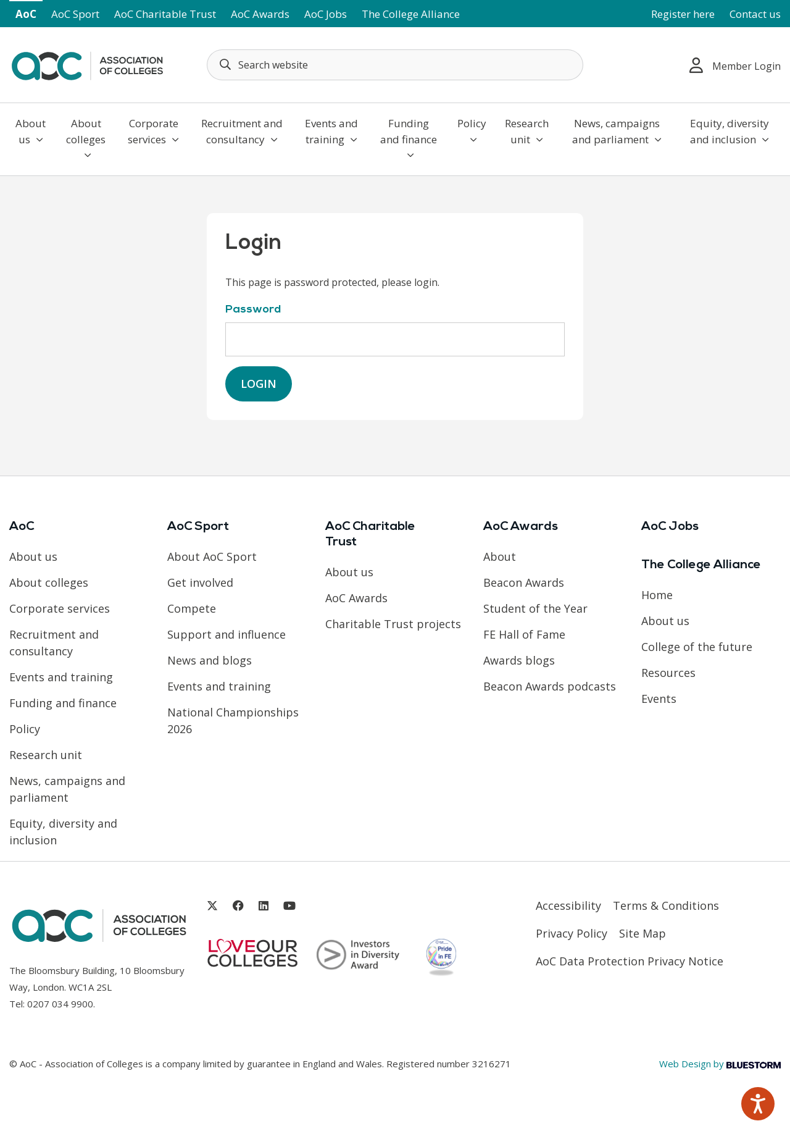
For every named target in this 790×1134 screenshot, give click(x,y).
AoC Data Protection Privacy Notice (629, 961)
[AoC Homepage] (87, 63)
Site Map (642, 933)
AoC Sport (75, 14)
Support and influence (226, 634)
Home (657, 594)
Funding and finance (408, 138)
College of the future (696, 646)
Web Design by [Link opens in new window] (720, 1063)
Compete (191, 608)
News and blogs (209, 660)
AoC (25, 14)
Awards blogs (519, 660)
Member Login (735, 65)
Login (258, 383)
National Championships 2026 (233, 720)
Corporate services (153, 131)
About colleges (86, 138)
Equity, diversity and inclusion (729, 131)
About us (30, 131)
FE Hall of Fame (524, 634)
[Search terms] (395, 64)
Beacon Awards (523, 582)
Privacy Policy (571, 933)
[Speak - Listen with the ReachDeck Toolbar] (758, 1103)
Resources (668, 672)
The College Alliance (411, 14)
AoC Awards (260, 14)
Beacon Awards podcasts (549, 686)
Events (658, 698)
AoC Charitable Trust (165, 14)
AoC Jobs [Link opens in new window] (325, 14)
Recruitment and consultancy (242, 131)
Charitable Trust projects (393, 623)
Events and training (331, 131)
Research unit (527, 131)
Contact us (755, 14)
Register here (683, 14)
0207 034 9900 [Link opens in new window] (60, 1004)
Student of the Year (535, 608)
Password (253, 310)
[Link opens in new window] (212, 905)
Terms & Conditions (666, 905)
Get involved (200, 582)
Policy (471, 130)
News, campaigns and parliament (617, 131)
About (499, 556)
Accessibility (568, 905)
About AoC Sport (212, 556)
